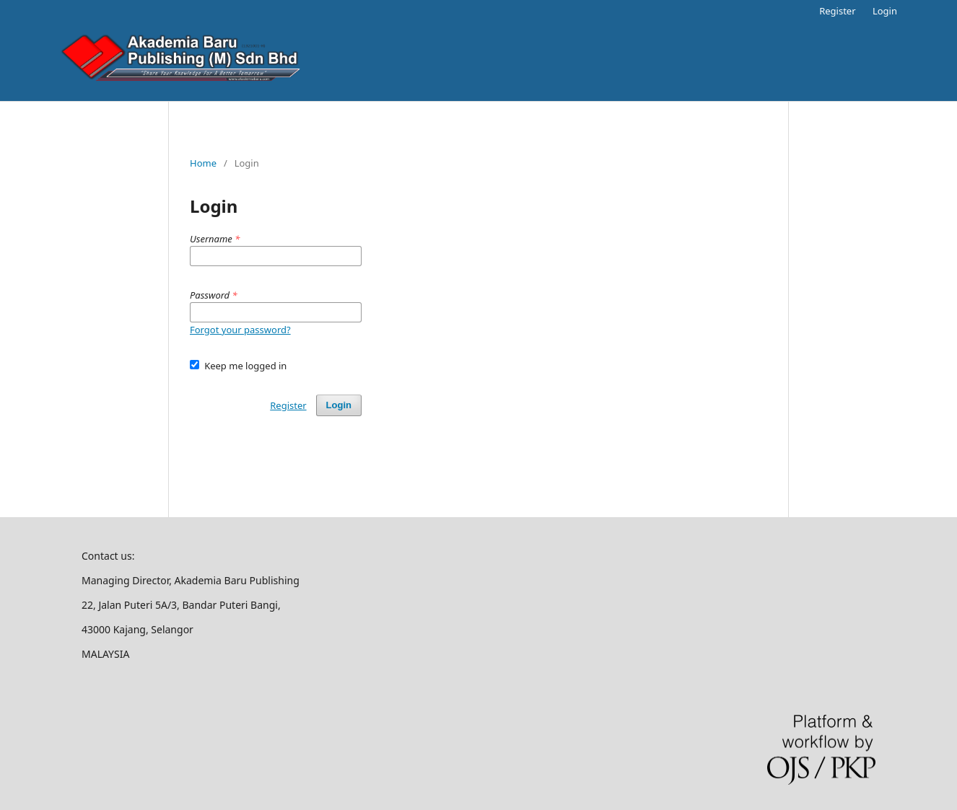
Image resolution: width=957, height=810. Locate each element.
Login (885, 10)
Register (837, 10)
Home (203, 163)
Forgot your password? (240, 329)
